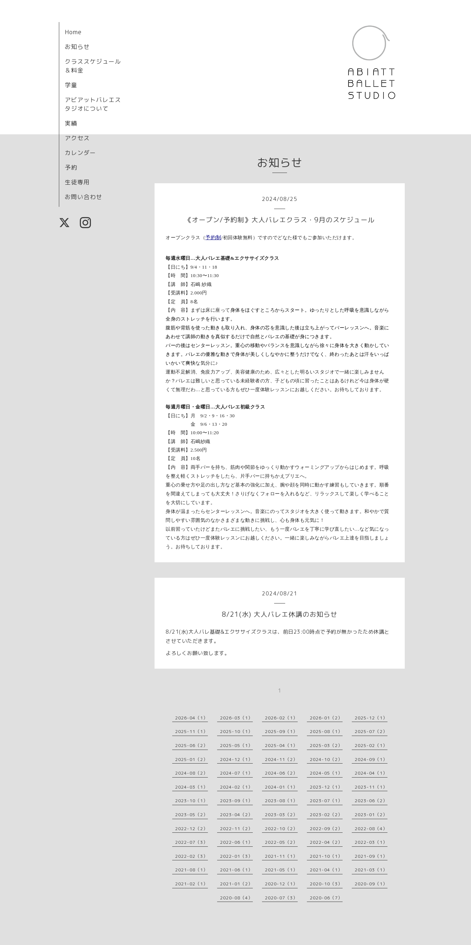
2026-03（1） (236, 718)
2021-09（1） (371, 856)
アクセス (77, 138)
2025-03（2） (326, 745)
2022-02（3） (191, 856)
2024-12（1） (236, 759)
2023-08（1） (281, 800)
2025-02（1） (371, 745)
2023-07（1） (326, 800)
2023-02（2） (326, 814)
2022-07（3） (191, 842)
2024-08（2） (191, 773)
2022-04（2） (326, 842)
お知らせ (77, 47)
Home (73, 32)
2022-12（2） (191, 828)
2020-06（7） (326, 898)
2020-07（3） (281, 898)
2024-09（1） (371, 759)
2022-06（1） (236, 842)
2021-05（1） (281, 870)
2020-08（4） (236, 898)
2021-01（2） (236, 884)
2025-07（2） (371, 731)
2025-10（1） (236, 731)
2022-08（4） (371, 828)
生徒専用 (77, 182)
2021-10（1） (326, 856)
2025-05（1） (236, 745)
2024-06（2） (281, 773)
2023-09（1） (236, 800)
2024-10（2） (326, 759)
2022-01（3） (236, 856)
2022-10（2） (281, 828)
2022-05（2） (281, 842)
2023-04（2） (236, 814)
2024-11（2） (281, 759)
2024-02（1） (236, 787)
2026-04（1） (191, 718)
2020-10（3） (326, 884)
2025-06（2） (191, 745)
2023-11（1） (371, 787)
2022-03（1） (371, 842)
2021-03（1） (371, 870)
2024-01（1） (281, 787)
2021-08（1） (191, 870)
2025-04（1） (281, 745)
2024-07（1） (236, 773)
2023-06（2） (371, 800)
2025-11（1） (191, 731)
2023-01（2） (371, 814)
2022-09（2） (326, 828)
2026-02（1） (281, 718)
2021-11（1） (281, 856)
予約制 (213, 237)
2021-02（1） (191, 884)
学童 (71, 85)
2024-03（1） (191, 787)
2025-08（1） (326, 731)
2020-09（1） (371, 884)
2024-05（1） (326, 773)
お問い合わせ (83, 197)
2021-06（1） (236, 870)
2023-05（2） (191, 814)
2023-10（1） (191, 800)
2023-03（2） (281, 814)
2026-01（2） (326, 718)
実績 (71, 123)
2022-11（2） (236, 828)
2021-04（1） (326, 870)
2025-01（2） (191, 759)
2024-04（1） (371, 773)
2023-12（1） (326, 787)
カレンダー (80, 153)
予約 (71, 167)
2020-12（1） (281, 884)
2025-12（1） (371, 718)
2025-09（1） (281, 731)
